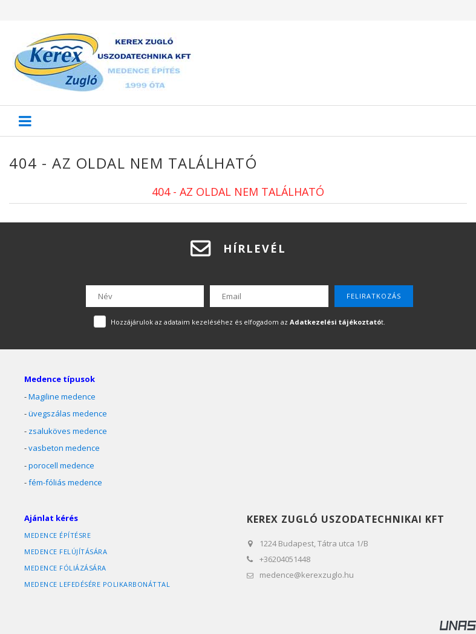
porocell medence (61, 465)
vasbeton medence (64, 447)
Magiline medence (62, 396)
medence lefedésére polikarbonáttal (97, 584)
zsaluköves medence (67, 430)
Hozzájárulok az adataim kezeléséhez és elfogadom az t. (248, 321)
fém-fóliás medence (65, 482)
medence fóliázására (65, 567)
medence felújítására (65, 551)
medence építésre (57, 535)
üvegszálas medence (67, 413)
